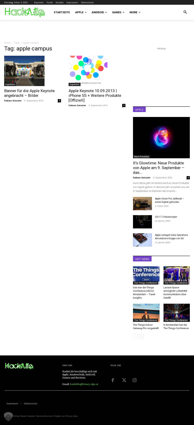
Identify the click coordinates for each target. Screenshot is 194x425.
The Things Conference (145, 283)
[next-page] (141, 336)
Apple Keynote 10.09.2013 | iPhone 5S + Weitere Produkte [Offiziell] (95, 96)
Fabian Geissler (13, 100)
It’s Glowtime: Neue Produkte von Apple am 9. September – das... (158, 168)
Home (7, 42)
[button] (185, 12)
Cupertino (10, 84)
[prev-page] (135, 336)
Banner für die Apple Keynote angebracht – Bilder (29, 93)
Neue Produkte (141, 156)
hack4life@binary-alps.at (84, 384)
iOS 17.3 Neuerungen (166, 217)
